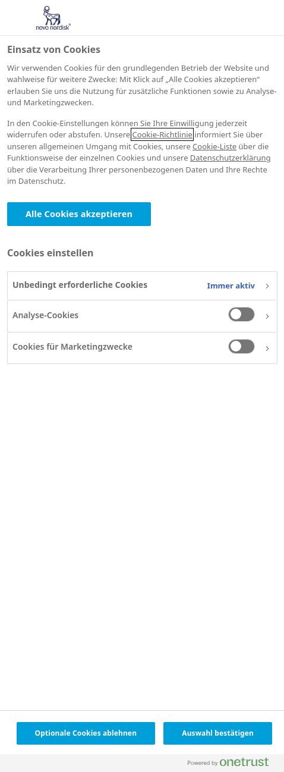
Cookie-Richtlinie (162, 134)
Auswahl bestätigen (218, 733)
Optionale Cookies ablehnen (86, 733)
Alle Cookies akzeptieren (79, 213)
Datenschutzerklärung (230, 157)
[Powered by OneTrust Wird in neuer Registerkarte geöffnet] (233, 764)
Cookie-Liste (214, 146)
